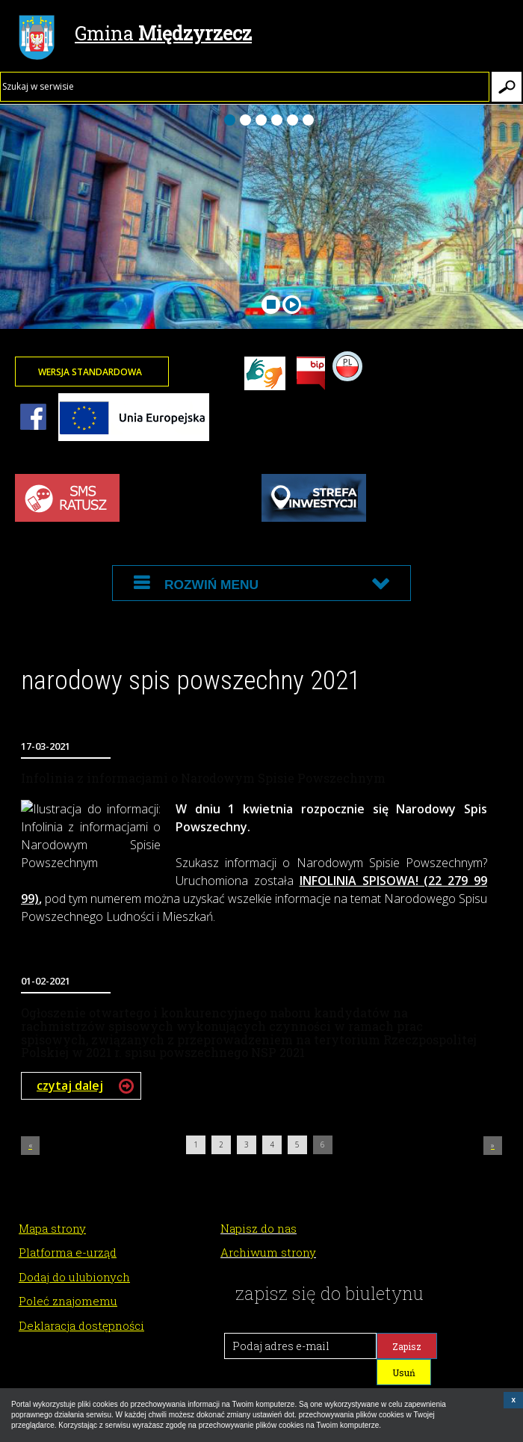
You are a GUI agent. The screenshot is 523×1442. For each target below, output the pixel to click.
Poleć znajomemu (68, 1300)
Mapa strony (52, 1228)
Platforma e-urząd (68, 1252)
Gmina (135, 35)
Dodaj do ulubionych (74, 1276)
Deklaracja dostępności (81, 1325)
